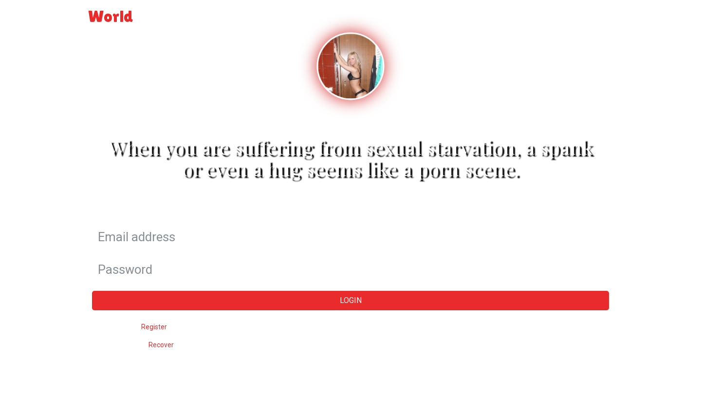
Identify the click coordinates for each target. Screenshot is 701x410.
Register (154, 327)
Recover (161, 345)
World (132, 16)
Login (597, 12)
